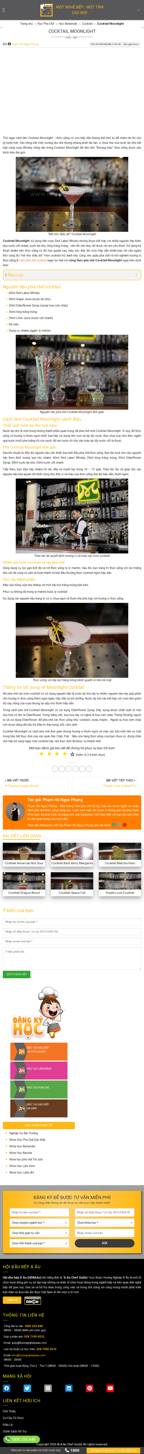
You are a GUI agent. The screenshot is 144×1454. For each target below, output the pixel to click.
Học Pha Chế (45, 23)
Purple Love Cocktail (120, 893)
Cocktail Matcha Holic (120, 863)
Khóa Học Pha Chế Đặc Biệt (27, 1140)
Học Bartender (68, 23)
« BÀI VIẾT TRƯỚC (35, 784)
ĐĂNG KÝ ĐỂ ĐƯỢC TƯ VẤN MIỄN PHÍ (113, 1450)
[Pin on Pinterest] (68, 769)
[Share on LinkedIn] (75, 769)
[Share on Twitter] (62, 769)
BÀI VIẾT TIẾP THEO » (104, 784)
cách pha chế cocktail (33, 260)
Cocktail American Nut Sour (24, 863)
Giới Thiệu (9, 1411)
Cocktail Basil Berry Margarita (72, 863)
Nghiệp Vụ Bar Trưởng (23, 1133)
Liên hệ (12, 1300)
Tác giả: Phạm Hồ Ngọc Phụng (55, 799)
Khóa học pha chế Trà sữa (26, 1159)
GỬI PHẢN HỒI (17, 974)
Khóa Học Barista (20, 1153)
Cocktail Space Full (72, 893)
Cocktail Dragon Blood (24, 893)
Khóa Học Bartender (22, 1146)
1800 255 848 (23, 1439)
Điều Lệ (8, 1424)
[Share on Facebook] (55, 769)
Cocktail (87, 23)
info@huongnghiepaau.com (28, 1355)
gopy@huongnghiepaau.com (29, 1342)
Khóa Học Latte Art (21, 1172)
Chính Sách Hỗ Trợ (14, 1431)
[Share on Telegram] (89, 769)
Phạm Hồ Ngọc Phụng (25, 44)
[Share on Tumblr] (82, 769)
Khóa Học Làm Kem (22, 1166)
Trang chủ (26, 23)
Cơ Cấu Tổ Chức (13, 1418)
